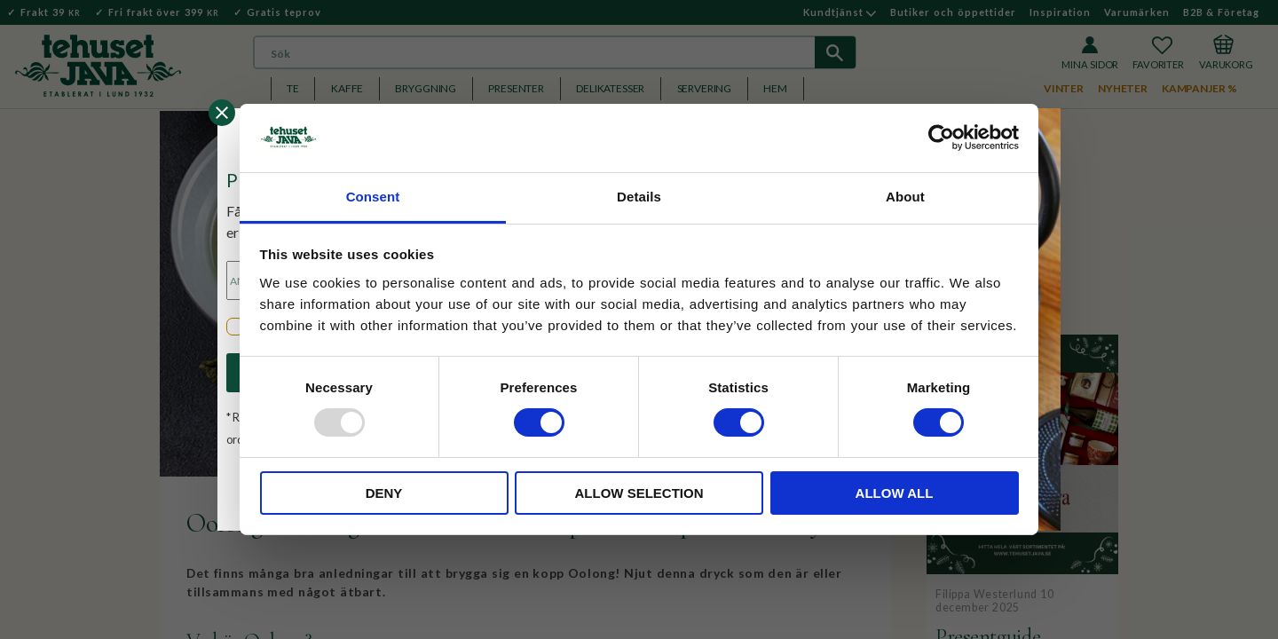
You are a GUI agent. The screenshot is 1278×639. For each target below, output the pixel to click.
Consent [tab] (373, 196)
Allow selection (639, 493)
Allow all (895, 493)
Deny (384, 493)
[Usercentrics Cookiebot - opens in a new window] (941, 137)
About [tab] (905, 196)
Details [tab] (639, 196)
